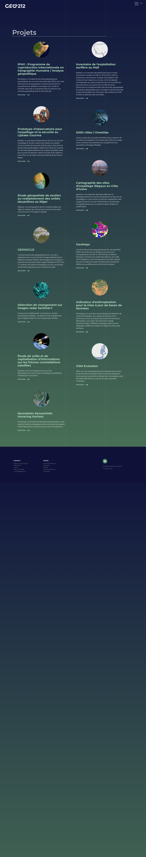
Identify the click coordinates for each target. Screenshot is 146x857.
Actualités (46, 471)
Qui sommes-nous (49, 469)
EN (141, 3)
